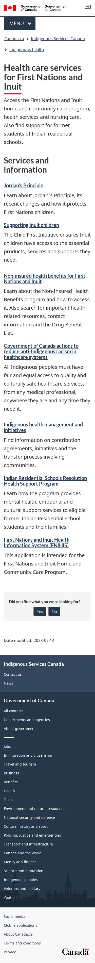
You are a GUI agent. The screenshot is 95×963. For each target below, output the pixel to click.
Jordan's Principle (23, 185)
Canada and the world (23, 853)
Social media (14, 916)
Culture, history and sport (26, 826)
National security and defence (29, 817)
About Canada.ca (18, 934)
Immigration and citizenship (28, 755)
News (8, 683)
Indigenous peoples (21, 879)
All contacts (13, 710)
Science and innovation (23, 870)
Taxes (8, 799)
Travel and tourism (20, 764)
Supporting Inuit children (31, 225)
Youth (9, 897)
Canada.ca (14, 38)
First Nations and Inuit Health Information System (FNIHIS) (36, 542)
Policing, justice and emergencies (32, 835)
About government (20, 728)
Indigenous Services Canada (58, 38)
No (54, 611)
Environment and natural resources (34, 808)
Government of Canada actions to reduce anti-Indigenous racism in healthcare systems (41, 351)
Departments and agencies (27, 719)
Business (11, 773)
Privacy (10, 952)
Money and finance (20, 861)
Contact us (13, 674)
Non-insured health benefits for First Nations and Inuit (44, 278)
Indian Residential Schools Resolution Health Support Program (45, 481)
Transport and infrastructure (28, 844)
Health (9, 790)
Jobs (7, 746)
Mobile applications (20, 925)
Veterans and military (22, 888)
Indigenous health (26, 49)
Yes (40, 611)
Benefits (11, 781)
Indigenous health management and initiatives (43, 427)
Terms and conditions (22, 943)
